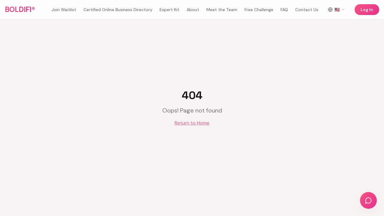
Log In (367, 9)
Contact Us (306, 9)
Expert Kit (169, 9)
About (193, 9)
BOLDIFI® (20, 9)
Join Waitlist (64, 9)
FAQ (284, 9)
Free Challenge (258, 9)
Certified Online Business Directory (117, 9)
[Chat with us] (368, 200)
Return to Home (192, 123)
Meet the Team (221, 9)
